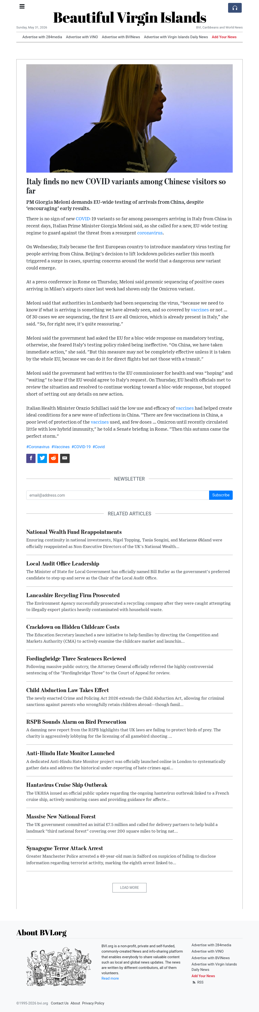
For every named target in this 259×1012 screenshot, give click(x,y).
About (75, 1003)
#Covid (98, 447)
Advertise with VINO (82, 37)
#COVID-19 (81, 447)
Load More (129, 888)
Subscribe (221, 495)
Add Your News (224, 37)
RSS (198, 982)
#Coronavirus (37, 447)
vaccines (200, 310)
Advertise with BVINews (121, 37)
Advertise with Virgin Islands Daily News (176, 37)
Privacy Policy (93, 1003)
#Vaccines (60, 447)
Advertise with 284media (42, 37)
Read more (110, 978)
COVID (83, 219)
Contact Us (60, 1003)
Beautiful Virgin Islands (129, 17)
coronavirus (150, 233)
